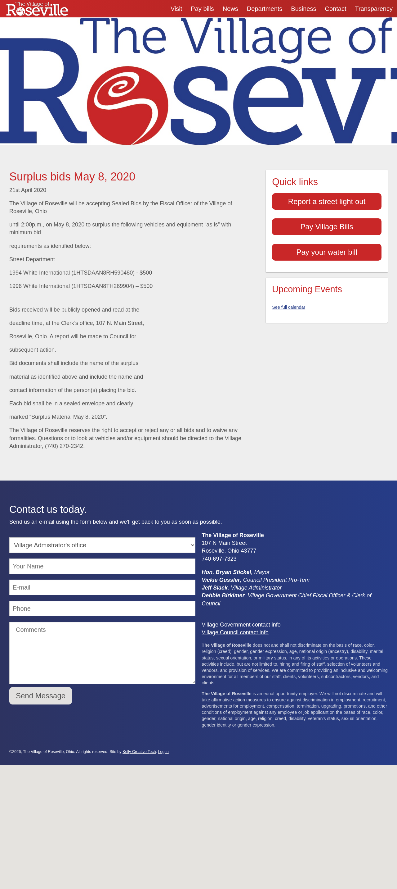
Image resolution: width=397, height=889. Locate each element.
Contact (335, 8)
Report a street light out (326, 201)
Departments (265, 8)
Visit (176, 8)
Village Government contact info (241, 625)
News (230, 8)
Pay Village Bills (326, 226)
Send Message (40, 695)
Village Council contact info (235, 632)
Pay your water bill (327, 252)
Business (303, 8)
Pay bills (202, 8)
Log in (163, 752)
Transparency (374, 8)
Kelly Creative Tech (139, 752)
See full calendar (288, 307)
